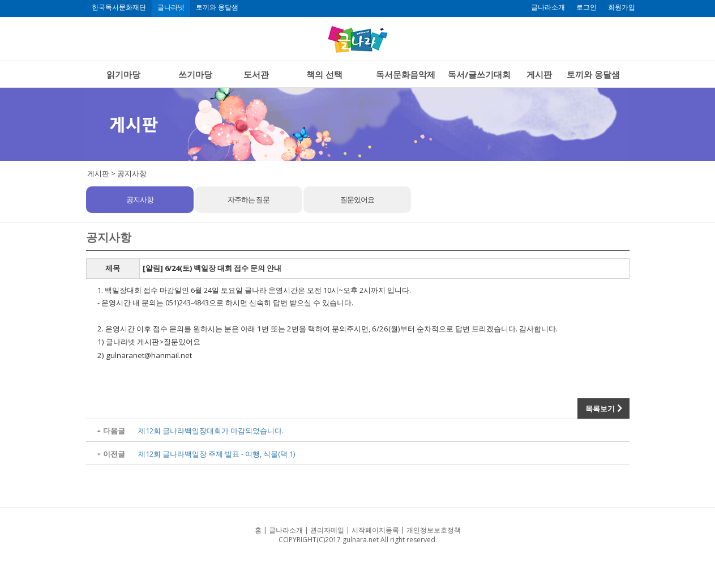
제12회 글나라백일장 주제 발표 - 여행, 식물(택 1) (216, 454)
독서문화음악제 (405, 74)
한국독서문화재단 (119, 7)
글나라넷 (171, 7)
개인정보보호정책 (433, 530)
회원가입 (621, 7)
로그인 (586, 7)
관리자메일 (327, 530)
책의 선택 (324, 74)
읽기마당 (123, 74)
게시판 (539, 74)
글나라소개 (548, 7)
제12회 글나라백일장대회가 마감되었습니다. (211, 430)
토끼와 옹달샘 (217, 7)
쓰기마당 (195, 74)
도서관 (256, 74)
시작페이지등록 (375, 530)
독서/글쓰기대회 (479, 74)
